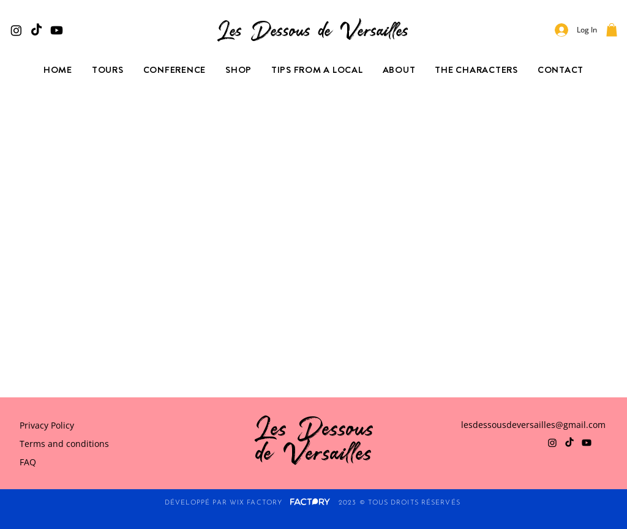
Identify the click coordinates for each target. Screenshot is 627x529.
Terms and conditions (64, 443)
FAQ (28, 462)
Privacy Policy (47, 425)
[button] (611, 30)
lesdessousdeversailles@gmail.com (533, 424)
